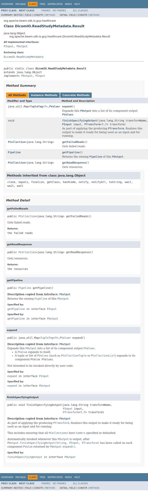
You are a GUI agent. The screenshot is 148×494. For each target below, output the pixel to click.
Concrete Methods (76, 95)
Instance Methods (44, 95)
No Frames (59, 10)
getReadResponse (74, 162)
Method (50, 15)
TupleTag (36, 106)
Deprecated (55, 4)
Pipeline (14, 152)
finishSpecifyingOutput (79, 120)
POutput (21, 46)
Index (68, 4)
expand (67, 106)
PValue (54, 106)
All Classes (80, 10)
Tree (42, 4)
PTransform (92, 124)
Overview (7, 4)
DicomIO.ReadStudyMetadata (23, 56)
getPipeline (71, 152)
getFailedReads (73, 141)
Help (77, 4)
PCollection (16, 141)
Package (20, 4)
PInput (8, 46)
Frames (46, 10)
